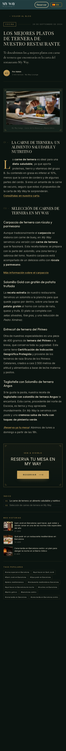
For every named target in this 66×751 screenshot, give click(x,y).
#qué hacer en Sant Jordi (43, 572)
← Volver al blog (20, 16)
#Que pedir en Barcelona (40, 577)
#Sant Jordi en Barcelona (15, 577)
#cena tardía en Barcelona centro (44, 597)
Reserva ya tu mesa (16, 427)
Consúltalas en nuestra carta (21, 195)
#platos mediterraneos (14, 582)
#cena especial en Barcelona (17, 572)
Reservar (42, 4)
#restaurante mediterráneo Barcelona (43, 582)
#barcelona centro (28, 592)
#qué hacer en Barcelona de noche (19, 587)
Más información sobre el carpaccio (26, 272)
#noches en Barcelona (47, 587)
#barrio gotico (11, 592)
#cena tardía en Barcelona (16, 597)
